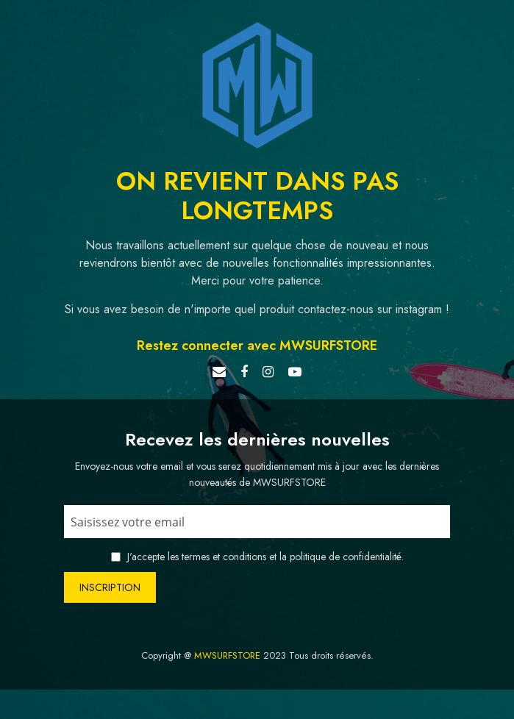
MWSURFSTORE (227, 655)
